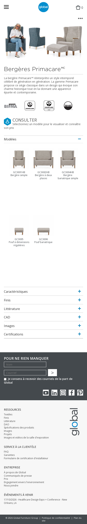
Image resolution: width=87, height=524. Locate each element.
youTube (46, 393)
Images (8, 431)
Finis (6, 417)
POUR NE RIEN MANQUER (26, 358)
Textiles (8, 414)
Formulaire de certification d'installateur (26, 458)
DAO (6, 424)
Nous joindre (11, 485)
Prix (6, 479)
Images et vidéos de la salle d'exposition (26, 437)
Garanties (9, 455)
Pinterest (80, 393)
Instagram (63, 393)
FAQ (6, 451)
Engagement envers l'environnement (24, 482)
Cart (78, 10)
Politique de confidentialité (56, 517)
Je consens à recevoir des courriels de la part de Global (38, 380)
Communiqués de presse (18, 475)
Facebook (72, 393)
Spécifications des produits (19, 427)
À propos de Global (15, 472)
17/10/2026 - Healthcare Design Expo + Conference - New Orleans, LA (35, 501)
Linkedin (54, 393)
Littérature (9, 421)
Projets (8, 434)
